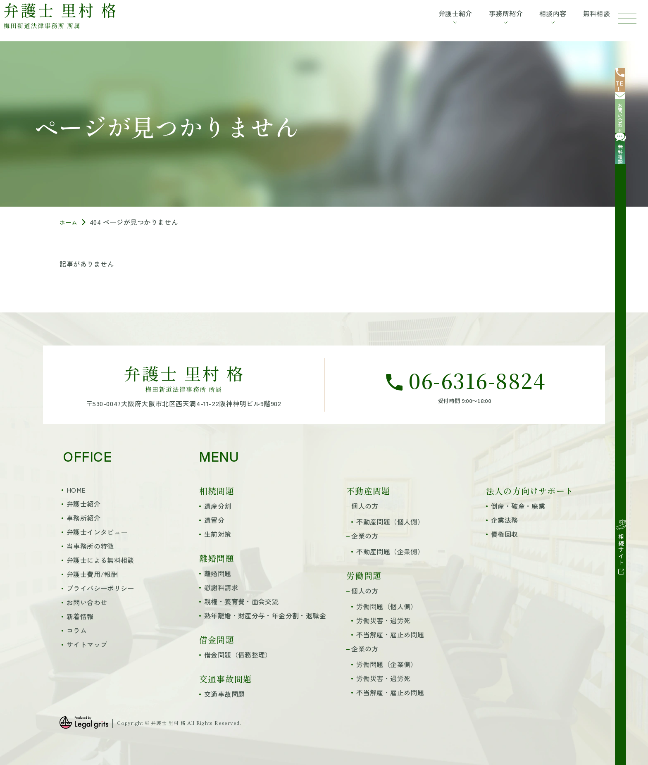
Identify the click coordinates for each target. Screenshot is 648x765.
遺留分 (214, 520)
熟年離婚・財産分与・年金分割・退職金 (265, 615)
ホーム (70, 222)
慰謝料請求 (221, 587)
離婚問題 (217, 573)
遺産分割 (217, 506)
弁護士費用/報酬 (92, 574)
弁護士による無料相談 (100, 560)
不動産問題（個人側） (390, 522)
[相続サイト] (631, 203)
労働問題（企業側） (386, 664)
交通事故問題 (224, 694)
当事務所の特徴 (90, 546)
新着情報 (80, 616)
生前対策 (217, 534)
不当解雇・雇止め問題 (390, 634)
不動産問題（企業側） (390, 551)
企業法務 (504, 520)
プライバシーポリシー (100, 588)
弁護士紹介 (83, 504)
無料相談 (587, 18)
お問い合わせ (87, 602)
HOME (76, 490)
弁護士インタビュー (97, 532)
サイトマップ (87, 644)
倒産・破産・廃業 (518, 506)
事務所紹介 (83, 518)
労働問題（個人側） (386, 606)
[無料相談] (631, 150)
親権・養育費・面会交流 (241, 601)
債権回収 (504, 534)
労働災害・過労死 (383, 620)
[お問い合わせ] (631, 117)
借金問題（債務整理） (238, 655)
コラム (77, 630)
